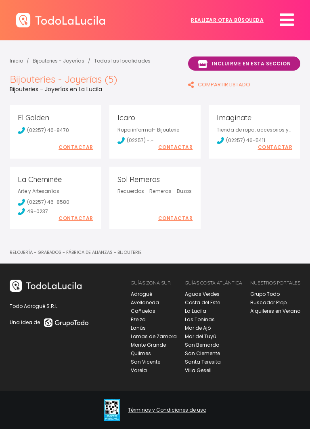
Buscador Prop (268, 302)
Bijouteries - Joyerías (58, 60)
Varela (139, 370)
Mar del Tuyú (200, 336)
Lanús (138, 327)
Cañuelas (143, 311)
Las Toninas (200, 319)
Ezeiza (138, 319)
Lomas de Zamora (154, 336)
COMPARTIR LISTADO (219, 84)
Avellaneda (145, 302)
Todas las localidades (122, 60)
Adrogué (141, 294)
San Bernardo (202, 344)
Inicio (16, 60)
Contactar (76, 147)
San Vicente (145, 361)
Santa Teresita (203, 361)
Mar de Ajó (198, 327)
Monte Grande (148, 344)
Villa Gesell (198, 370)
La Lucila (195, 311)
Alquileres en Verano (275, 311)
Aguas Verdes (202, 294)
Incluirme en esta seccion (244, 64)
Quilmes (141, 353)
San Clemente (202, 353)
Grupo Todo (265, 294)
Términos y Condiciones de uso (167, 410)
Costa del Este (202, 302)
